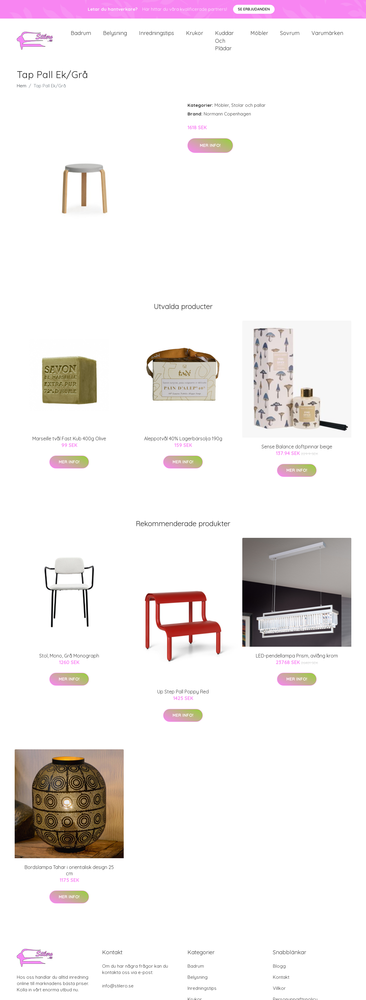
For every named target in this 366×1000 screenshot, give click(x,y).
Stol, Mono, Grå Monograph (69, 661)
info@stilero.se (118, 991)
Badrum (81, 35)
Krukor (194, 35)
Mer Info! (210, 150)
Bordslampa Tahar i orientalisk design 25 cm (69, 875)
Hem (21, 91)
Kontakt (281, 982)
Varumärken (327, 35)
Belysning (115, 35)
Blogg (279, 971)
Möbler (259, 35)
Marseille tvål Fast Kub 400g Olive (69, 444)
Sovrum (290, 35)
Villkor (279, 993)
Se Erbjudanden (254, 9)
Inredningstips (156, 35)
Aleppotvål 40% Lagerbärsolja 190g (183, 444)
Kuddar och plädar (224, 43)
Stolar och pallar (248, 110)
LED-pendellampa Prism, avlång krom (297, 661)
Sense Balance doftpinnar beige (296, 452)
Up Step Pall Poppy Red (183, 697)
